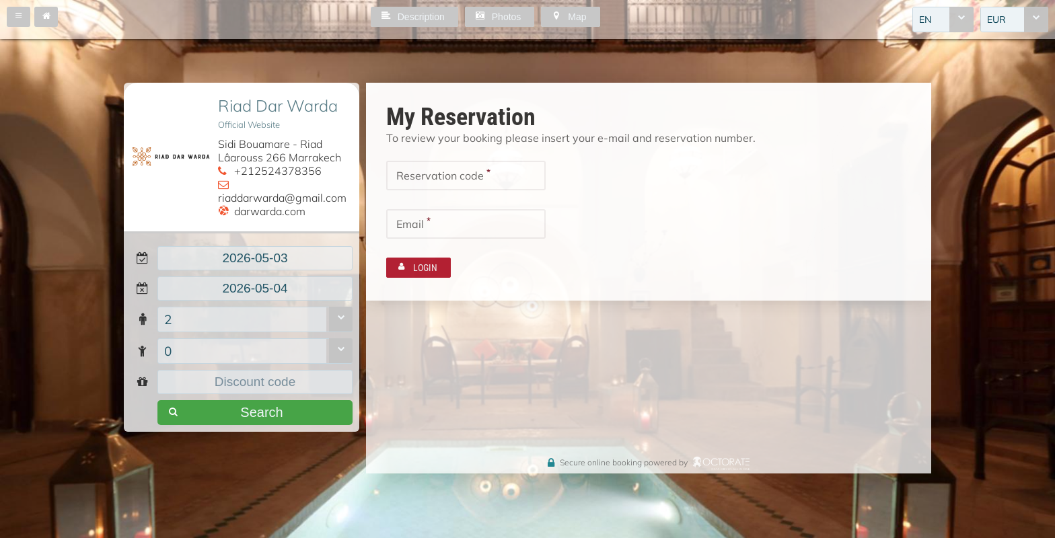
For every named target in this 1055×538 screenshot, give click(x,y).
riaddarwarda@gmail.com (282, 197)
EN (925, 19)
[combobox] (943, 19)
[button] (18, 17)
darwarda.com (269, 211)
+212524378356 (278, 171)
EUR (996, 19)
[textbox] (255, 258)
